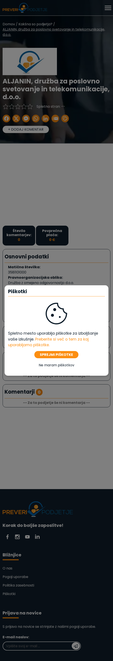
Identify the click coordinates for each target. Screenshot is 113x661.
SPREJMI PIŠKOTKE (56, 354)
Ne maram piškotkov (56, 365)
